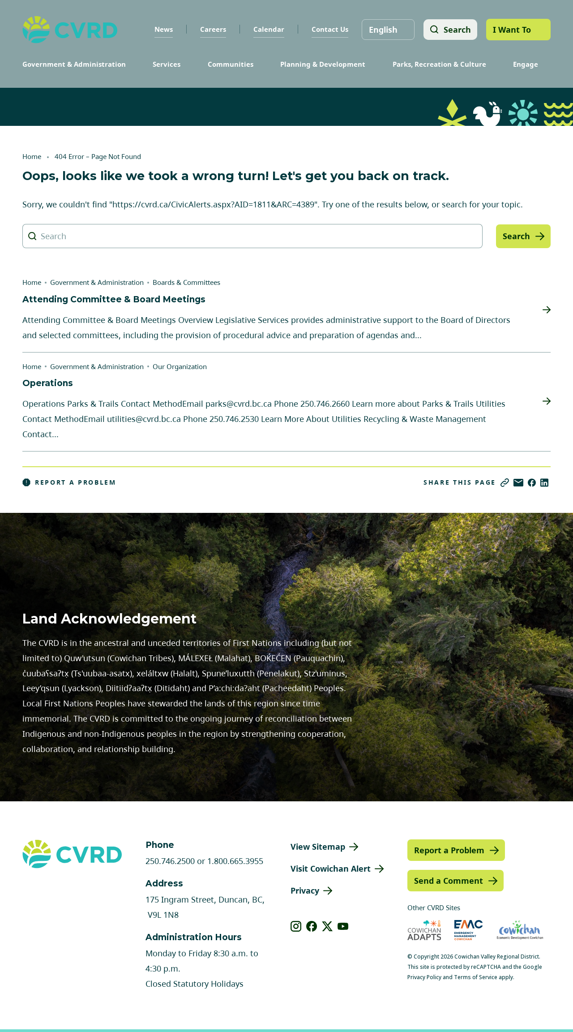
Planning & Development (322, 64)
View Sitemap (318, 846)
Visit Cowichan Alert (331, 868)
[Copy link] (504, 482)
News (163, 29)
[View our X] (327, 926)
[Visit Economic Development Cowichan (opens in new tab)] (519, 930)
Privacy (305, 890)
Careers (212, 29)
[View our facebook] (311, 926)
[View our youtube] (343, 926)
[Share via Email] (518, 483)
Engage (525, 64)
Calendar (267, 29)
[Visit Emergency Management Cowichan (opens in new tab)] (468, 930)
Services (166, 64)
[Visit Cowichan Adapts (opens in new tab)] (424, 930)
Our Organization (180, 366)
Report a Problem (69, 482)
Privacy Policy (424, 977)
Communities (230, 64)
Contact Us (329, 29)
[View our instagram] (296, 926)
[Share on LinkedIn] (544, 482)
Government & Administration (74, 64)
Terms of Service (475, 977)
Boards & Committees (186, 282)
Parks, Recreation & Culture (439, 64)
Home (31, 156)
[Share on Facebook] (532, 482)
